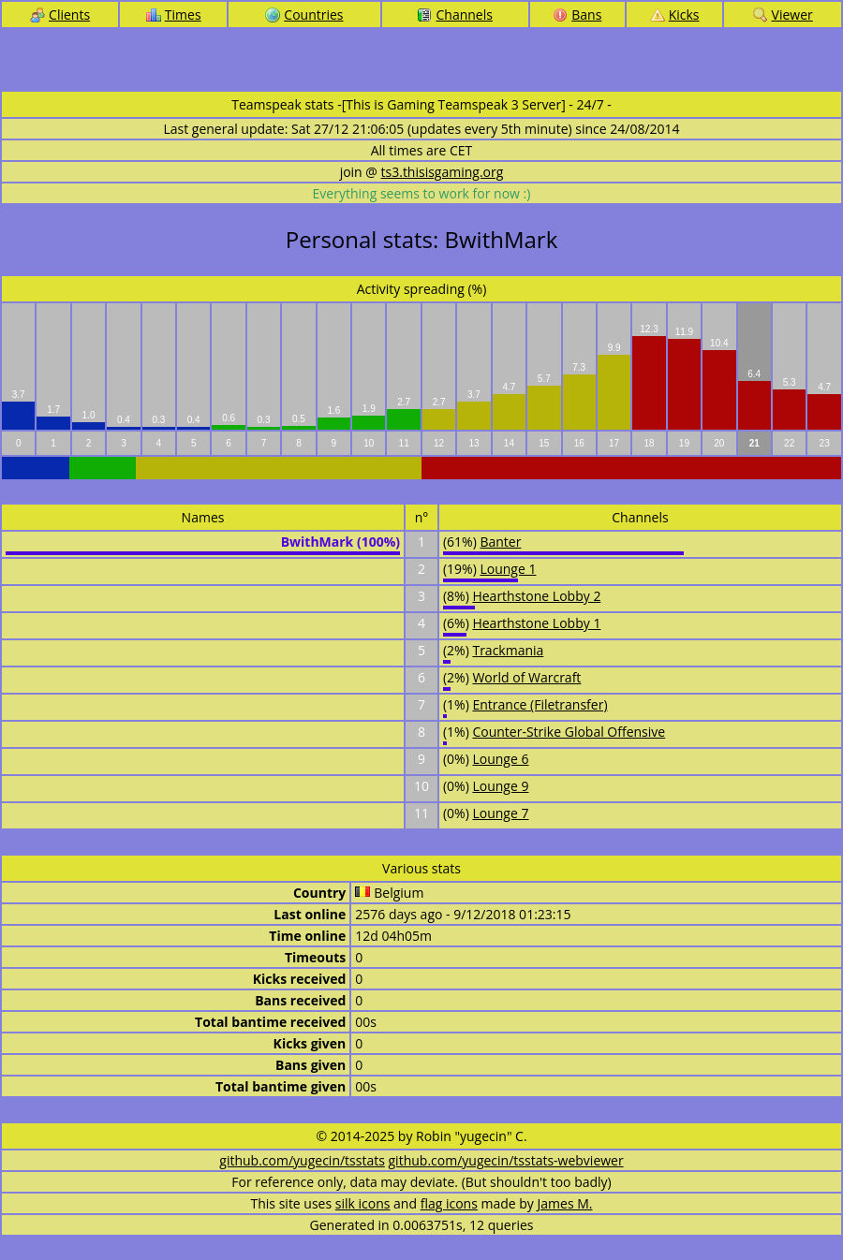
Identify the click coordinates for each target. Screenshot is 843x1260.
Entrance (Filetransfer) (539, 704)
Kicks (675, 14)
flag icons (449, 1203)
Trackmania (507, 650)
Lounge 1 (508, 569)
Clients (60, 14)
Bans (577, 14)
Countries (304, 14)
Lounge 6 (500, 759)
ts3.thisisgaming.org (442, 172)
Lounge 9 (500, 786)
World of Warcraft (526, 677)
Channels (454, 14)
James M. (565, 1203)
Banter (500, 541)
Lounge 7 (500, 813)
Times (173, 14)
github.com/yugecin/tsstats (302, 1160)
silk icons (363, 1203)
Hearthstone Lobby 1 (536, 623)
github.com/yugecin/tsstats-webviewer (506, 1160)
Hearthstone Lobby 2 (536, 596)
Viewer (783, 14)
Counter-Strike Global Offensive (568, 731)
